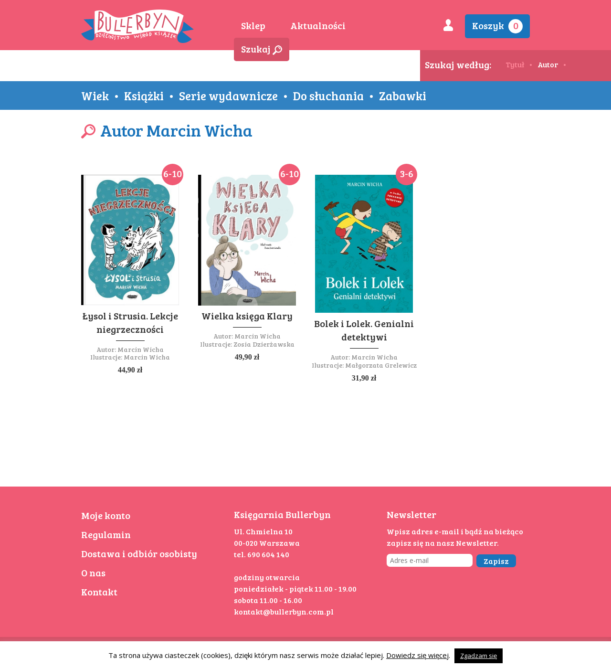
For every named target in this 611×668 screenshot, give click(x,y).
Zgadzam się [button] (478, 655)
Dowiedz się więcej (417, 655)
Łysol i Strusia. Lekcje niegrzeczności (130, 322)
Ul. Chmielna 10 (263, 531)
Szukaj (261, 48)
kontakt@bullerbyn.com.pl (284, 611)
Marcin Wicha (140, 349)
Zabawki (402, 95)
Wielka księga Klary (247, 315)
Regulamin (106, 534)
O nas (93, 572)
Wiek (95, 95)
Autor (547, 64)
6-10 (172, 173)
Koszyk (497, 26)
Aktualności (318, 25)
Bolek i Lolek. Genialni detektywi (364, 330)
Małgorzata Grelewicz (381, 365)
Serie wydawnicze (228, 95)
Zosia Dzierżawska (264, 344)
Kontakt (99, 591)
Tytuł (515, 64)
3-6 (406, 173)
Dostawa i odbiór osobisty (139, 553)
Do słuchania (328, 95)
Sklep (253, 25)
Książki (144, 95)
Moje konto (105, 515)
